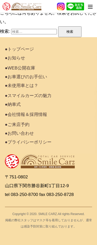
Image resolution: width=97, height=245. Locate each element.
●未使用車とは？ (21, 85)
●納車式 (13, 104)
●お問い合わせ (19, 133)
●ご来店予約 (17, 124)
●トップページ (19, 49)
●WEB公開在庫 (20, 68)
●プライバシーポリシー (28, 142)
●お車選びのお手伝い (26, 76)
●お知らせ (15, 58)
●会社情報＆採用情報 (26, 114)
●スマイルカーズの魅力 (28, 95)
